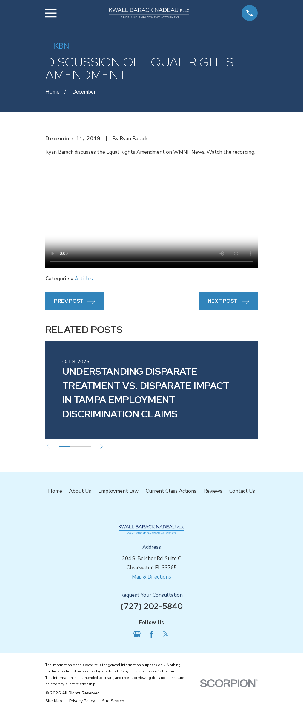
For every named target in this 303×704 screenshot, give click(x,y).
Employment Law (118, 491)
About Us (80, 491)
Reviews (213, 491)
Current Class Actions (171, 491)
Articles (84, 278)
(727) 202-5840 (151, 606)
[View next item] (103, 446)
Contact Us (242, 491)
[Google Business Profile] (137, 634)
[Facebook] (151, 634)
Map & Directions (151, 577)
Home (55, 491)
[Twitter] (166, 634)
